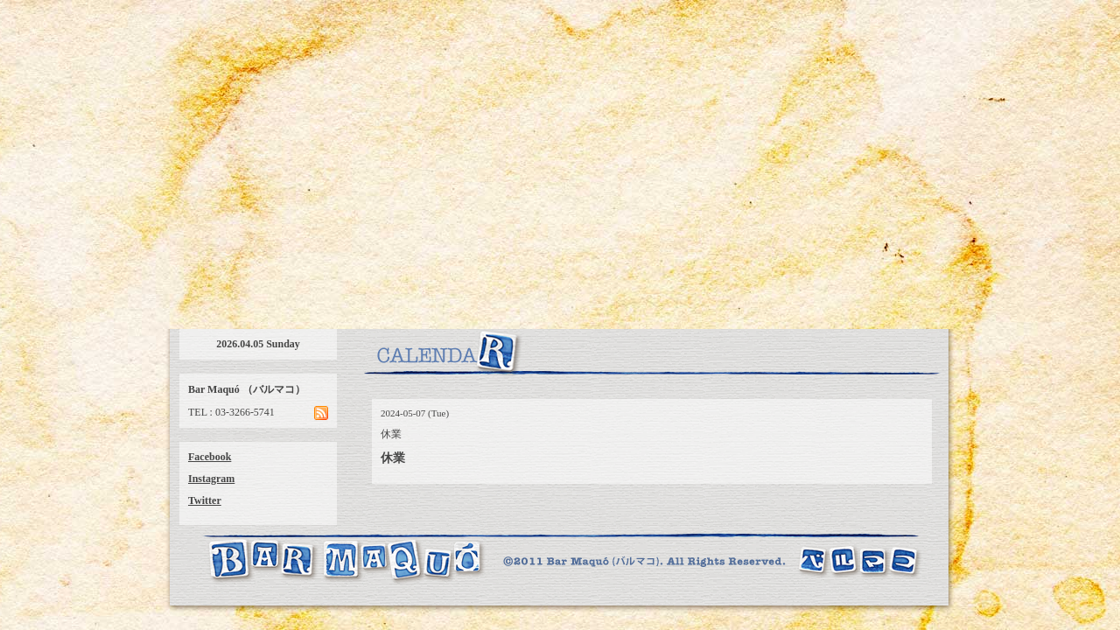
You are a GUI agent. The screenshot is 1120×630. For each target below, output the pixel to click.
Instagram (211, 478)
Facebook (209, 457)
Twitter (204, 500)
